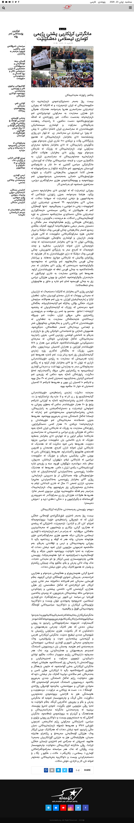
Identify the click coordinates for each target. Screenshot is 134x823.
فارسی (93, 2)
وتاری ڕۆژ (62, 29)
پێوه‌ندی (102, 2)
